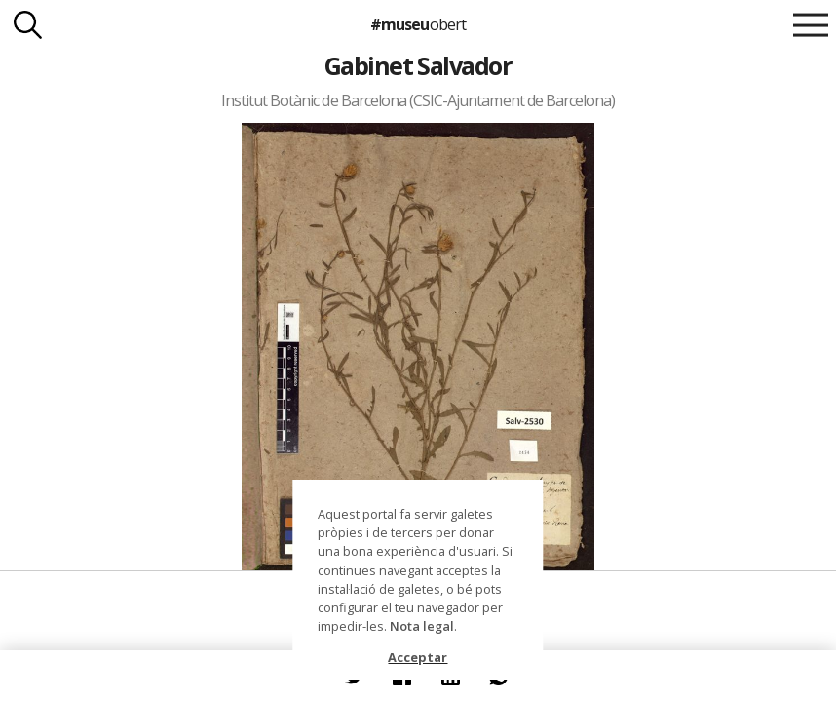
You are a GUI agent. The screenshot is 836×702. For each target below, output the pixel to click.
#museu (417, 24)
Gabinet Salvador (418, 65)
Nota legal (422, 626)
